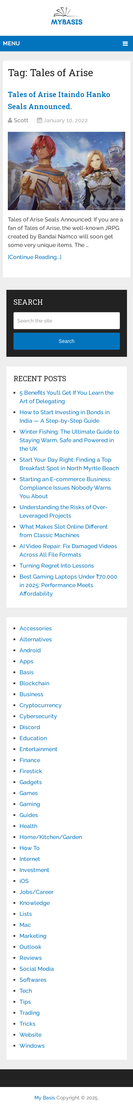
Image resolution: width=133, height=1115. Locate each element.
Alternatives (36, 639)
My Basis (44, 1097)
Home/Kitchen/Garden (51, 837)
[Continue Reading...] (34, 257)
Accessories (36, 628)
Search (66, 341)
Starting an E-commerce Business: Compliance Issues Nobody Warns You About (65, 488)
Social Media (37, 968)
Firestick (31, 771)
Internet (30, 859)
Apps (26, 661)
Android (30, 650)
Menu (11, 43)
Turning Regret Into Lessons (57, 565)
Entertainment (38, 749)
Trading (30, 1012)
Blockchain (34, 683)
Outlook (30, 947)
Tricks (27, 1023)
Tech (26, 990)
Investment (34, 870)
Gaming (30, 804)
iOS (24, 881)
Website (30, 1034)
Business (31, 694)
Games (29, 793)
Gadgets (31, 782)
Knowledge (35, 903)
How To (30, 848)
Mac (25, 925)
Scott (21, 120)
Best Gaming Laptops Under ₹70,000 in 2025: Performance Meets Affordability (68, 585)
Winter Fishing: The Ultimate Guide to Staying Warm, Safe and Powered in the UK (69, 440)
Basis (27, 672)
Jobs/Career (37, 892)
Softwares (33, 979)
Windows (32, 1045)
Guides (29, 815)
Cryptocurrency (41, 705)
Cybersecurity (38, 716)
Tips (25, 1001)
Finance (30, 760)
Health (28, 826)
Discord (30, 727)
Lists (26, 914)
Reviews (31, 957)
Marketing (33, 936)
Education (33, 738)
